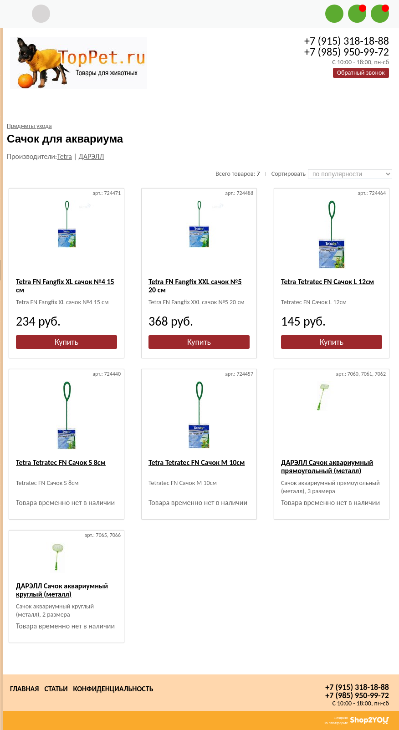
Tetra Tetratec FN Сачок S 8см (61, 462)
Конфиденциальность (113, 688)
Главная (24, 688)
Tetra (64, 156)
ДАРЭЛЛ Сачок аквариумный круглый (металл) (62, 590)
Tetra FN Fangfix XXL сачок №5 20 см (195, 285)
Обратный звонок (361, 73)
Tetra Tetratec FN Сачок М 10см (196, 462)
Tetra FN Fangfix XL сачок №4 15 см (65, 285)
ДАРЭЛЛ (91, 156)
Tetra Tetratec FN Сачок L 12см (327, 281)
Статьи (55, 688)
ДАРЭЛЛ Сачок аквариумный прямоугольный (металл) (327, 466)
